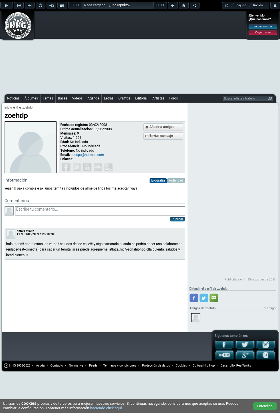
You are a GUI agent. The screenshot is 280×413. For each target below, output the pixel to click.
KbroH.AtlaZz (25, 231)
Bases (62, 98)
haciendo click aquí (106, 408)
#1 (18, 234)
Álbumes (31, 98)
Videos (77, 98)
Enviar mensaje (161, 136)
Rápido (258, 5)
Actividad (176, 180)
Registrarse (263, 32)
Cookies (181, 365)
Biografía (158, 180)
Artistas (158, 98)
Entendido (265, 406)
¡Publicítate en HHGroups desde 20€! (249, 279)
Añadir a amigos (162, 127)
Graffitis (124, 98)
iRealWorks (243, 365)
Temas (48, 98)
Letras (108, 98)
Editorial (141, 98)
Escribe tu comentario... (100, 210)
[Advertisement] (106, 52)
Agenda (93, 98)
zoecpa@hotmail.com (87, 155)
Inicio (8, 107)
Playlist (241, 5)
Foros (173, 98)
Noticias (13, 98)
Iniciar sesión (262, 26)
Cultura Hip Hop (204, 365)
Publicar (177, 219)
